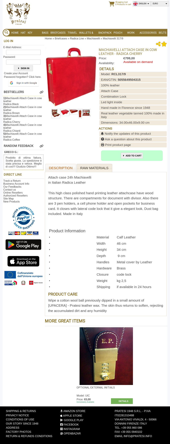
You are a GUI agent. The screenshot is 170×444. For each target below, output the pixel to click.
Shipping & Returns (21, 411)
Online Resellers (13, 192)
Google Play (72, 420)
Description (61, 168)
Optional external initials (96, 387)
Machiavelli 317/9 (113, 38)
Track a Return (12, 180)
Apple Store (71, 415)
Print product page (116, 145)
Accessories (148, 32)
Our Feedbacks (12, 186)
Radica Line (77, 38)
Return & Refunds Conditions (29, 436)
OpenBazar (70, 433)
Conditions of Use (20, 419)
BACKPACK (105, 32)
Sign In (23, 68)
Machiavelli (93, 38)
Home (15, 32)
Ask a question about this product (126, 139)
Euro (155, 3)
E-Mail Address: (12, 47)
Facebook (69, 424)
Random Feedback (18, 146)
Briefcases (58, 32)
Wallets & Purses (86, 33)
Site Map (8, 198)
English (142, 3)
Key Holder (33, 33)
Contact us (9, 189)
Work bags (131, 33)
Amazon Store (72, 411)
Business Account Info (16, 183)
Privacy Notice (17, 415)
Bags (45, 32)
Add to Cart (132, 155)
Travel (72, 32)
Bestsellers (14, 92)
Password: (9, 57)
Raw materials (94, 168)
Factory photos (18, 431)
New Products (11, 201)
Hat (23, 32)
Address (12, 427)
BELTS (162, 32)
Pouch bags (117, 33)
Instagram (70, 429)
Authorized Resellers (15, 195)
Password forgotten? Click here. (22, 77)
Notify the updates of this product (126, 133)
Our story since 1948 (22, 423)
